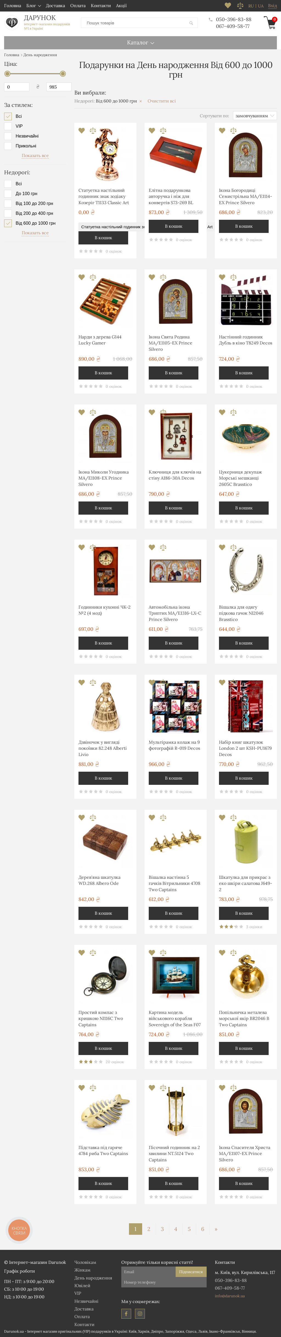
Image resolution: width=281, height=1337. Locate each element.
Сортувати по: (214, 115)
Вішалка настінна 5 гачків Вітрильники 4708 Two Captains (174, 883)
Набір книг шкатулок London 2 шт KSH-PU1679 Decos (245, 748)
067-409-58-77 (232, 26)
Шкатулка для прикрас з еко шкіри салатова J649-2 (245, 883)
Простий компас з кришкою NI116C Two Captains (100, 1018)
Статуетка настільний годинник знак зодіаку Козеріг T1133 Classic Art (103, 196)
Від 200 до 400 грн (34, 213)
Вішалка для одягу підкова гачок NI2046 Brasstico (241, 613)
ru (251, 6)
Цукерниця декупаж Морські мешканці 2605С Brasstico (240, 478)
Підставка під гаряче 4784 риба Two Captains (103, 1150)
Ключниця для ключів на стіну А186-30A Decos (175, 475)
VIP (19, 126)
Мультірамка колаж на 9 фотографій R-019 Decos (174, 745)
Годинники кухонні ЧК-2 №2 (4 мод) (104, 610)
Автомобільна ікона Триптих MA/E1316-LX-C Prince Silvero (175, 613)
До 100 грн (26, 194)
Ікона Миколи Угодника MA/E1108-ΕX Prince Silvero (103, 478)
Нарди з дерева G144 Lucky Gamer (100, 340)
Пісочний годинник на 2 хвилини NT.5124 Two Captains (174, 1153)
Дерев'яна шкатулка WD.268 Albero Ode (99, 880)
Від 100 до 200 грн (34, 203)
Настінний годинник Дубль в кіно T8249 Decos (245, 340)
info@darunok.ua (230, 1295)
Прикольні (26, 146)
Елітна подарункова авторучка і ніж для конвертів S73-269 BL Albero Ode (171, 197)
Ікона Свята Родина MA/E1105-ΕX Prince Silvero (170, 343)
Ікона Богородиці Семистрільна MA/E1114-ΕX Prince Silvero (245, 196)
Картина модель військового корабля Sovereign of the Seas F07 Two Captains (175, 1019)
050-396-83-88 (230, 19)
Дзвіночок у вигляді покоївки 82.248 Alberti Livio (102, 748)
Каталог (137, 42)
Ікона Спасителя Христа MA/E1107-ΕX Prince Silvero (244, 1153)
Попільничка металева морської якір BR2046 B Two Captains (244, 1018)
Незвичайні (27, 136)
